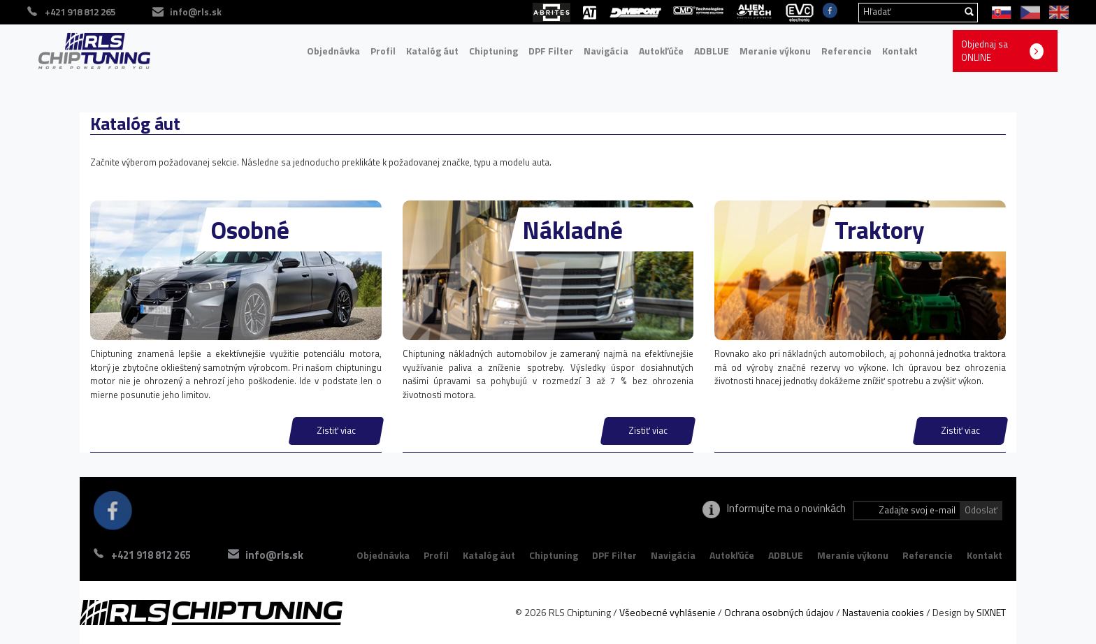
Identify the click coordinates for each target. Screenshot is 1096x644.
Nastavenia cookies (883, 612)
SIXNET (991, 612)
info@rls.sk (274, 555)
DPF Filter (550, 50)
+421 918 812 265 (151, 555)
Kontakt (900, 50)
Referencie (846, 50)
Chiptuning (493, 50)
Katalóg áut (432, 50)
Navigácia (606, 50)
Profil (383, 50)
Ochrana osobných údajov (779, 612)
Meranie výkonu (775, 50)
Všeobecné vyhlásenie (667, 612)
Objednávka (333, 50)
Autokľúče (661, 50)
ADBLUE (711, 50)
